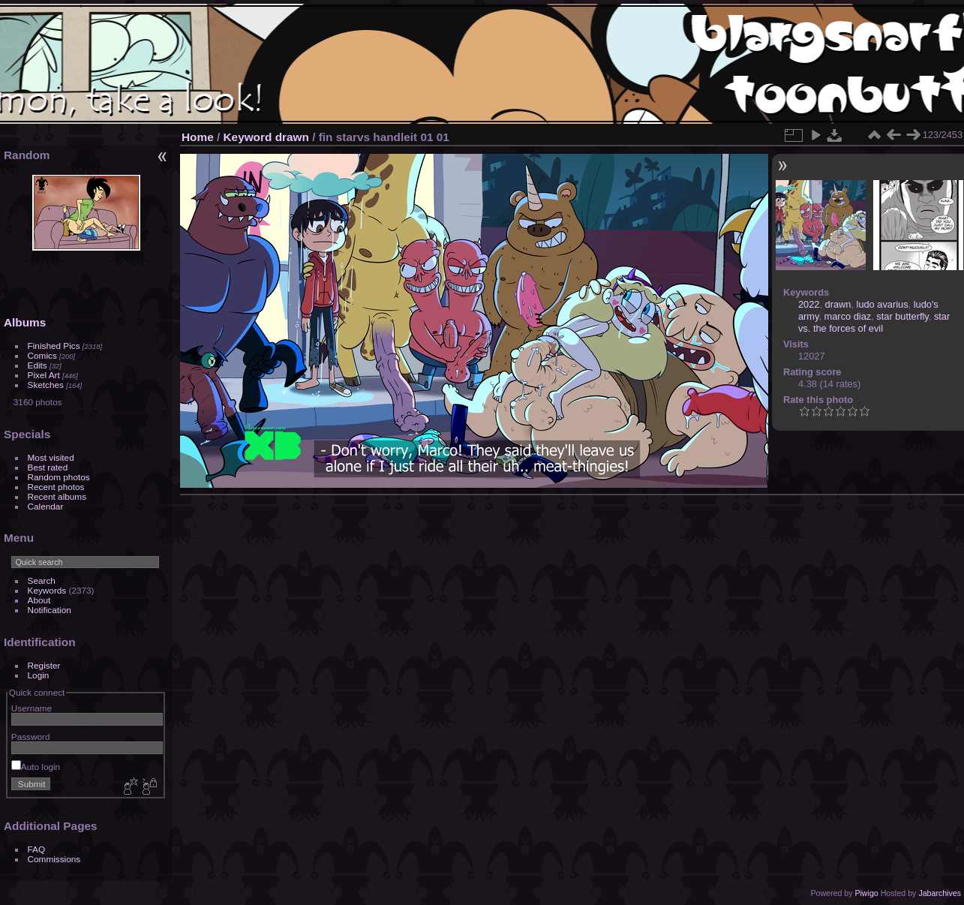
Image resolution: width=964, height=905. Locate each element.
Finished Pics (54, 345)
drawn (292, 137)
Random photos (59, 477)
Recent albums (57, 496)
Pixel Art (44, 375)
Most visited (51, 457)
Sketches (46, 384)
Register (44, 665)
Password (30, 736)
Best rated (48, 467)
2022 (808, 304)
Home (198, 137)
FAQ (37, 849)
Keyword (248, 137)
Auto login (35, 766)
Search (42, 580)
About (39, 600)
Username (31, 708)
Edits (37, 365)
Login (39, 675)
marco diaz (848, 316)
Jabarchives (939, 892)
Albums (25, 322)
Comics (42, 355)
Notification (49, 610)
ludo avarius (882, 304)
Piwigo (866, 892)
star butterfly (902, 316)
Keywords (47, 590)
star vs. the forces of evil (874, 322)
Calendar (46, 506)
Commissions (54, 859)
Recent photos (56, 487)
